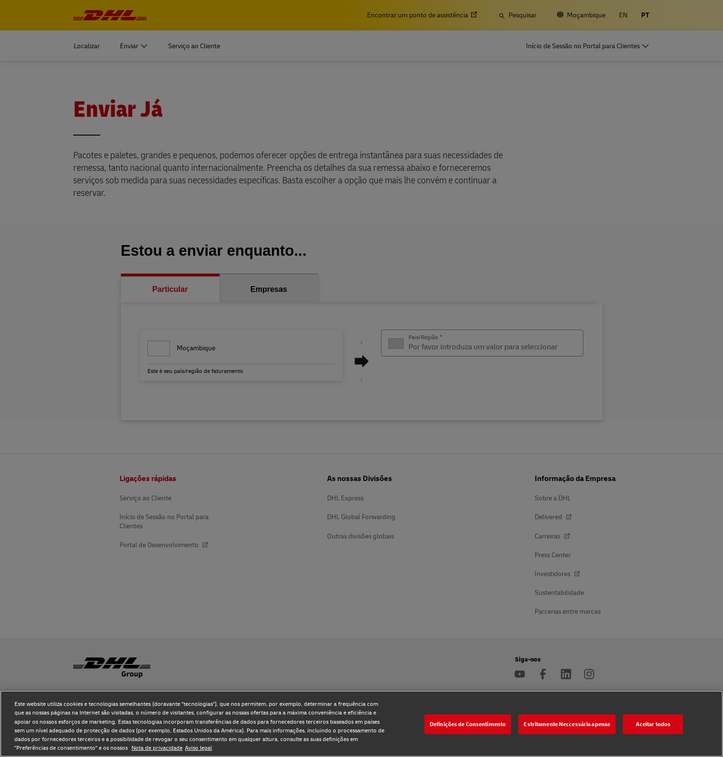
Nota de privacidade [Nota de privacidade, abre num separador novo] (157, 747)
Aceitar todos (653, 724)
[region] (361, 723)
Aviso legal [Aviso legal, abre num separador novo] (198, 747)
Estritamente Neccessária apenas (567, 724)
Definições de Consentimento (468, 724)
